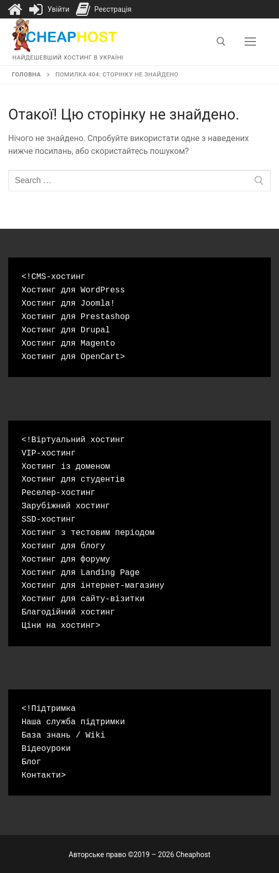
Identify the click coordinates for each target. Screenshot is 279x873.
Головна (26, 74)
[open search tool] (221, 41)
